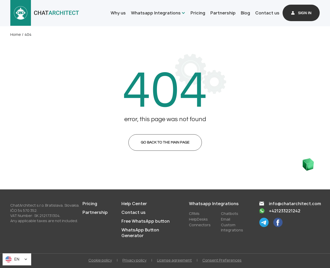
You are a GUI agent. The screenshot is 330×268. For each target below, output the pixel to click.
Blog (245, 13)
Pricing (198, 13)
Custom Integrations (232, 227)
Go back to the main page (165, 142)
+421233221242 (284, 211)
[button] (157, 13)
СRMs (194, 213)
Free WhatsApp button (145, 221)
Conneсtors (200, 224)
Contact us (267, 13)
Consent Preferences (222, 260)
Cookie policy (100, 260)
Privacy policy (134, 260)
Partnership (223, 13)
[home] (44, 13)
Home (15, 34)
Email (225, 219)
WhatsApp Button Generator (140, 232)
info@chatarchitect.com (295, 203)
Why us (118, 13)
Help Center (134, 203)
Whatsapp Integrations (156, 13)
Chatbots (229, 213)
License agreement (174, 260)
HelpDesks (198, 219)
